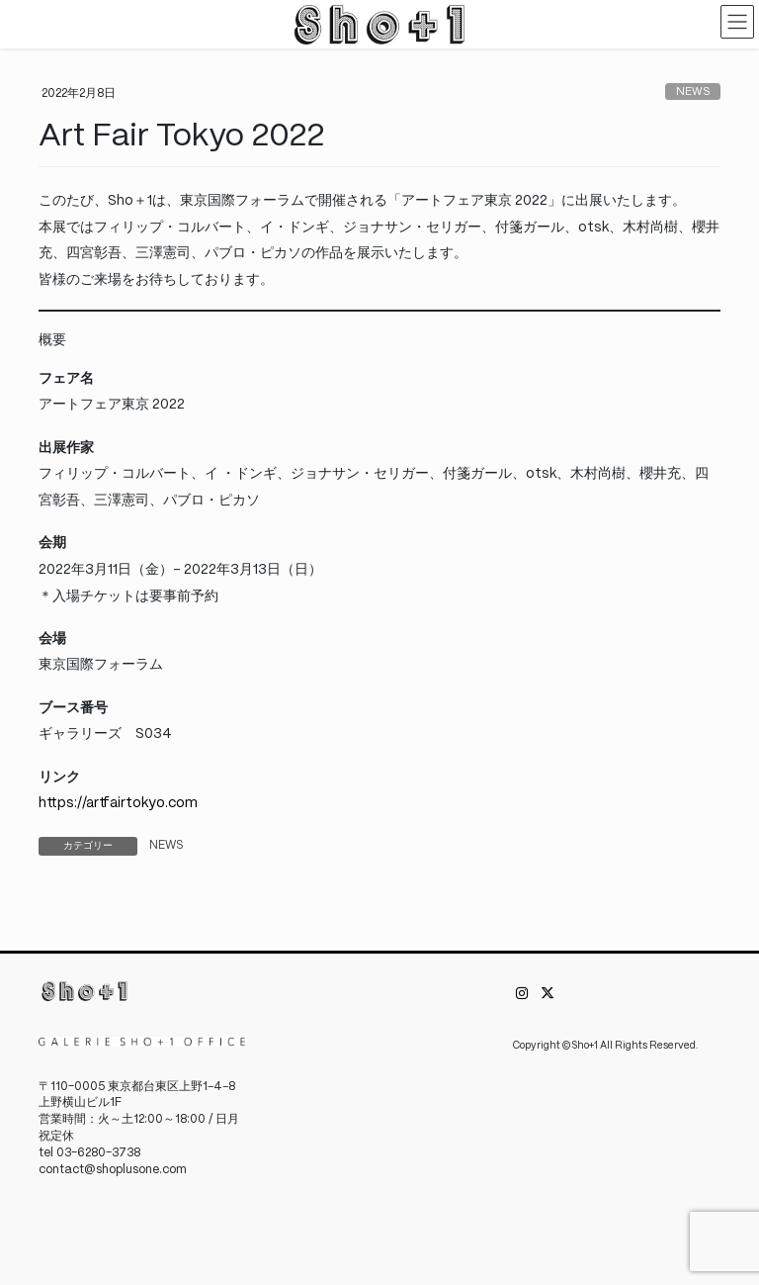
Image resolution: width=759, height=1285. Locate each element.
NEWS (693, 92)
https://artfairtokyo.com (118, 803)
